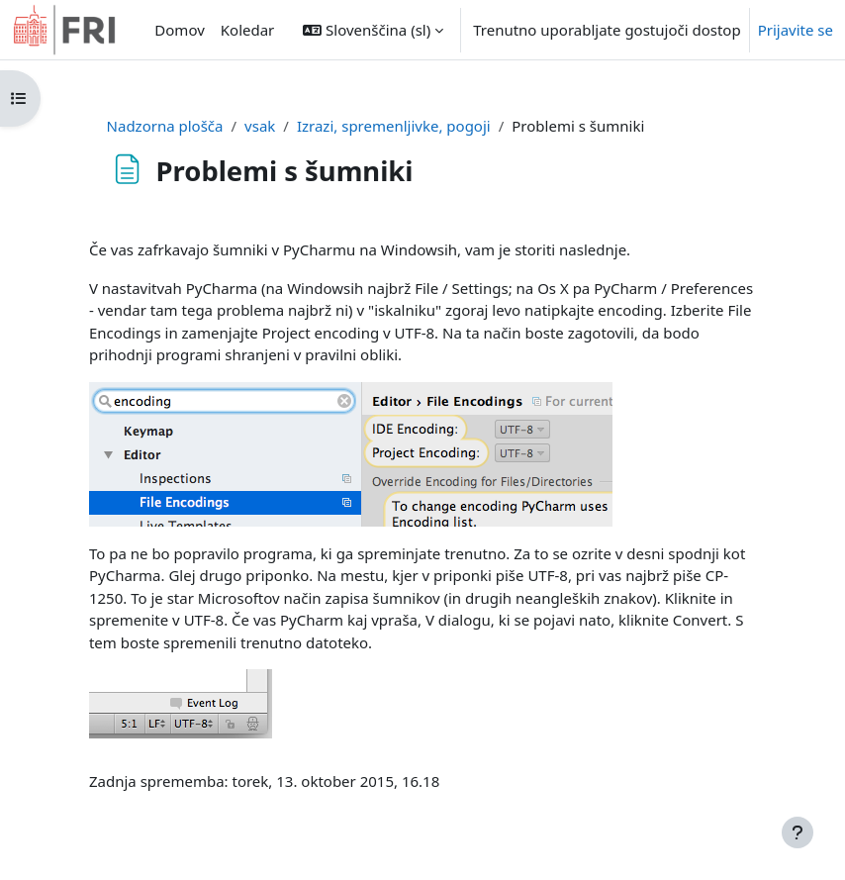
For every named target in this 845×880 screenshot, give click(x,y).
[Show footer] (797, 832)
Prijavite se (795, 30)
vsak (259, 126)
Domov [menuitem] (179, 30)
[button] (373, 29)
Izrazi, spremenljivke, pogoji (394, 126)
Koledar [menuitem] (248, 30)
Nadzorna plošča (165, 126)
